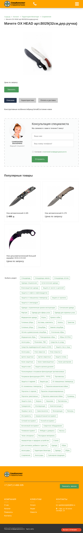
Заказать (11, 89)
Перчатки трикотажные (29, 396)
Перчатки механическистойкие (57, 386)
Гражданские (26, 406)
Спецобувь (42, 327)
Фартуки (24, 312)
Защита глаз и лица (63, 347)
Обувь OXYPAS (65, 337)
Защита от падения (28, 381)
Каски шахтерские (64, 362)
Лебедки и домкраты (47, 431)
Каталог (7, 509)
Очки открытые (55, 352)
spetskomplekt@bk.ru (66, 505)
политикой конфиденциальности (55, 152)
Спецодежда (25, 278)
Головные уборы (27, 322)
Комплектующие (56, 406)
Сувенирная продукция (56, 455)
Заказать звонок (69, 486)
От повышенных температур (63, 381)
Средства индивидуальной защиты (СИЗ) (36, 347)
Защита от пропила (59, 298)
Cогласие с (50, 152)
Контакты (8, 516)
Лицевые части (26, 411)
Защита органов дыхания (44, 367)
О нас (6, 505)
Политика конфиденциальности (14, 529)
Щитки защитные (27, 357)
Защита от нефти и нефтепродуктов (34, 293)
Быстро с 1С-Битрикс (70, 530)
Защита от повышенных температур (34, 298)
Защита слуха (26, 401)
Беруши (39, 401)
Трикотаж (70, 322)
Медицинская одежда (29, 317)
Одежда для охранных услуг (65, 312)
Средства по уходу (57, 342)
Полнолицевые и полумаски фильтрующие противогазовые (42, 371)
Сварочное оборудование (52, 426)
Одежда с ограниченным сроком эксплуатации (38, 307)
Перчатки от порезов (28, 391)
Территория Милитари (42, 450)
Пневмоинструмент (28, 431)
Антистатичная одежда (49, 283)
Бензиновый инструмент (30, 426)
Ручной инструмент (48, 421)
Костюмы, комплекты (45, 322)
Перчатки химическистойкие (52, 396)
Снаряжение (25, 455)
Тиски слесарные (27, 436)
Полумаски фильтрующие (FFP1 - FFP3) (35, 376)
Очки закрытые (39, 352)
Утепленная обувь (57, 332)
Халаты (60, 322)
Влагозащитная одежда (29, 288)
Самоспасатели (42, 411)
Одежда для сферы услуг (41, 312)
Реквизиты (8, 512)
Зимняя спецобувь (57, 327)
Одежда (54, 445)
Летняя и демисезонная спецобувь (33, 332)
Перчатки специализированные (52, 391)
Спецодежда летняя (61, 278)
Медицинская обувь (28, 337)
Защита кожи (26, 367)
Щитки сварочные (44, 357)
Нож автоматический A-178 (56, 213)
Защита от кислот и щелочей (53, 288)
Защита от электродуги (29, 303)
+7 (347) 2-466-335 (14, 485)
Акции (32, 509)
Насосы (62, 431)
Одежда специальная (29, 283)
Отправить (40, 159)
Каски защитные (27, 362)
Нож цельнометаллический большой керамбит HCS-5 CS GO (21, 257)
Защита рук (44, 381)
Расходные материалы (46, 436)
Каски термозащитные (46, 362)
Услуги (32, 505)
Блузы (43, 317)
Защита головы (60, 357)
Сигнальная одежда (66, 307)
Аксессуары (25, 342)
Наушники (49, 401)
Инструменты (26, 416)
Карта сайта (30, 529)
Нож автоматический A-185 (17, 213)
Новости (33, 512)
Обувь (64, 445)
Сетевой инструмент (28, 421)
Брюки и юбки (55, 317)
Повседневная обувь (47, 337)
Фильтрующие (58, 411)
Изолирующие (40, 406)
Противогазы (59, 376)
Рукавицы (70, 396)
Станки (55, 440)
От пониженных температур (31, 386)
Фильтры (70, 411)
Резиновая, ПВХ (40, 342)
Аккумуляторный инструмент (46, 416)
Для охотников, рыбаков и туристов (34, 445)
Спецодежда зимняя (42, 278)
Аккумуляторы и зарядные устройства (35, 440)
